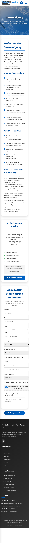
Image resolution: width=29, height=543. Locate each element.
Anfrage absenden (14, 413)
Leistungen (5, 454)
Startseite (5, 451)
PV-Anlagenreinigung (8, 490)
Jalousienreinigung (7, 484)
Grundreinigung (6, 478)
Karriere (4, 462)
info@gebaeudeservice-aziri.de (13, 503)
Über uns (5, 457)
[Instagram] (3, 441)
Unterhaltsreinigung (8, 476)
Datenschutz (18, 525)
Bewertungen (6, 459)
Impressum (10, 525)
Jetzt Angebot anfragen (14, 277)
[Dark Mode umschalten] (21, 2)
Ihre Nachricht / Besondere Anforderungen (12, 395)
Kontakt (4, 465)
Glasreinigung (6, 481)
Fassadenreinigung (7, 487)
